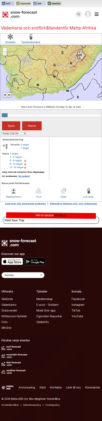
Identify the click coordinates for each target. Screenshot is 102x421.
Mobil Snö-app (45, 310)
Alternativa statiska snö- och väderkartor (73, 203)
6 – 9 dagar (16, 160)
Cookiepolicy (52, 404)
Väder (63, 196)
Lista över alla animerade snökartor (25, 203)
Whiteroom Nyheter (14, 316)
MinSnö (6, 328)
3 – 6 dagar (16, 156)
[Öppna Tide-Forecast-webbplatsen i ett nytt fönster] (39, 3)
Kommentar (92, 387)
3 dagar (24, 144)
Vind (38, 196)
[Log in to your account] (88, 14)
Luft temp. (88, 196)
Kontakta (56, 387)
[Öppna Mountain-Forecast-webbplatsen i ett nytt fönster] (23, 3)
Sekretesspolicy (32, 404)
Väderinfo (42, 322)
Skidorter (7, 299)
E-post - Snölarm (47, 304)
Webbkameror (14, 196)
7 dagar (24, 148)
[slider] (5, 115)
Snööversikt (9, 310)
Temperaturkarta (30, 41)
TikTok (75, 310)
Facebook (78, 299)
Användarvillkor (10, 404)
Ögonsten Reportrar (49, 316)
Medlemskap (44, 299)
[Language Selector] (23, 275)
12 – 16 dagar (17, 167)
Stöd (42, 387)
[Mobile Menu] (96, 14)
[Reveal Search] (78, 14)
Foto (4, 322)
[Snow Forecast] (19, 14)
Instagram (77, 304)
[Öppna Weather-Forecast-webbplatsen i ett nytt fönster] (54, 3)
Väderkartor (9, 304)
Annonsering (26, 387)
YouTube (77, 316)
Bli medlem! (24, 176)
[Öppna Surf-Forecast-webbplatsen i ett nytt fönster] (7, 3)
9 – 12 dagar (16, 163)
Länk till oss (73, 387)
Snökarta (10, 41)
